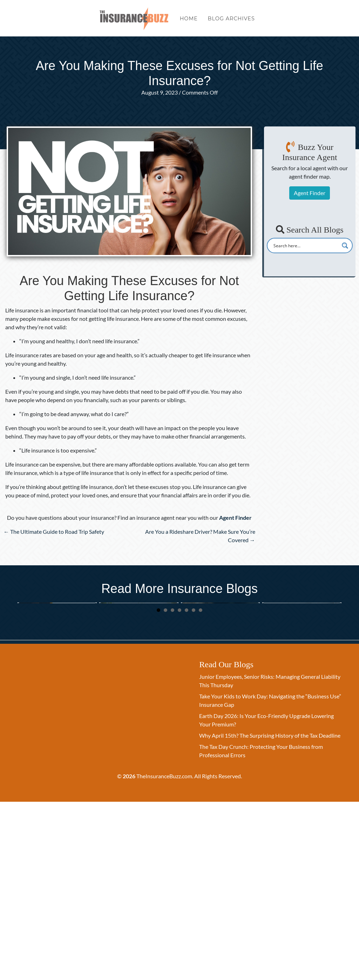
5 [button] (186, 774)
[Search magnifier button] (345, 245)
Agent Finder (309, 192)
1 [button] (158, 774)
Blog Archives (231, 20)
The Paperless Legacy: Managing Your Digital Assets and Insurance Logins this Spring (301, 687)
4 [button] (179, 774)
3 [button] (172, 774)
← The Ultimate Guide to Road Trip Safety (54, 531)
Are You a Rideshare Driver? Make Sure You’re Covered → (200, 535)
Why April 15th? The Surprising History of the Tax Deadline (269, 899)
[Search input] (305, 245)
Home (189, 20)
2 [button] (165, 774)
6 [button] (193, 774)
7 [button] (200, 774)
